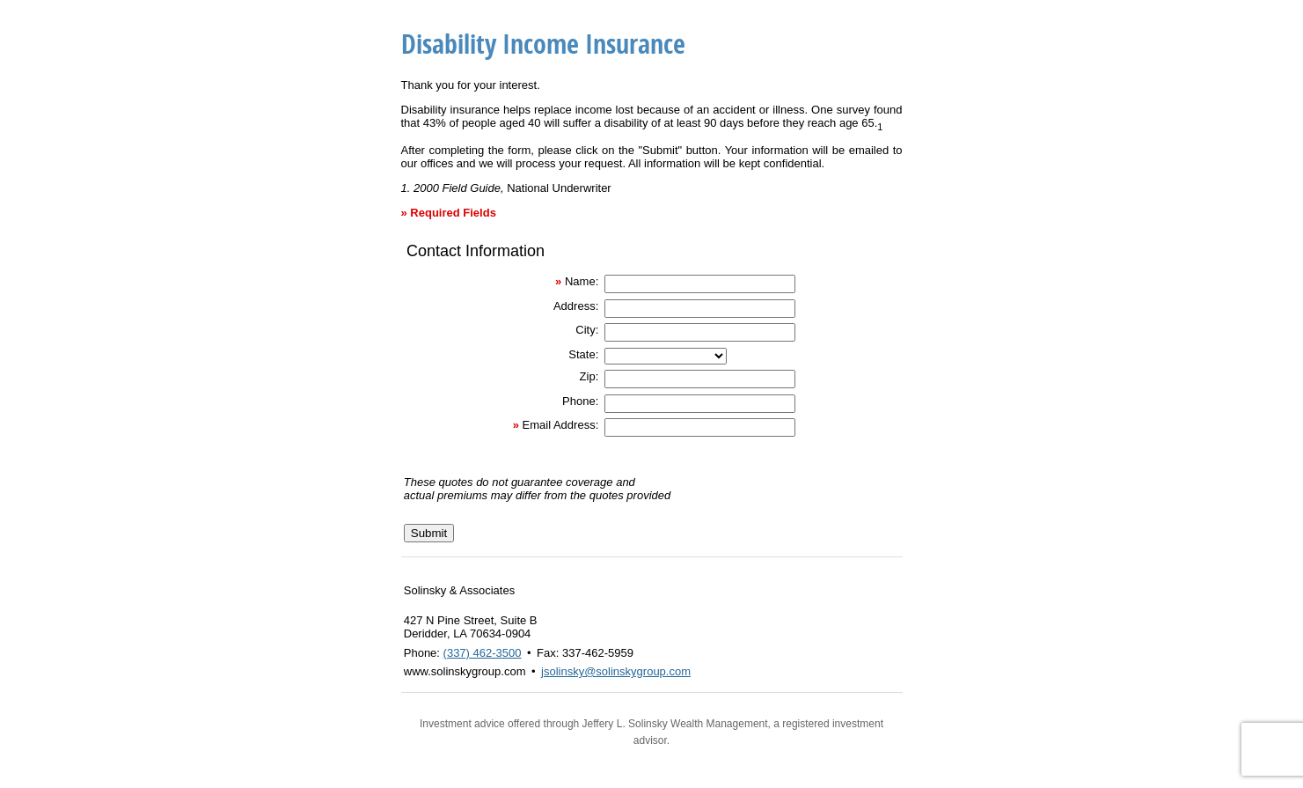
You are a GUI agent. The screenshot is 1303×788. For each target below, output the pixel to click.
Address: (575, 306)
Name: (581, 281)
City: (586, 329)
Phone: (580, 401)
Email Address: (561, 424)
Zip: (589, 376)
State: (583, 354)
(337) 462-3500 (482, 652)
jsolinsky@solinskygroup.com (616, 671)
